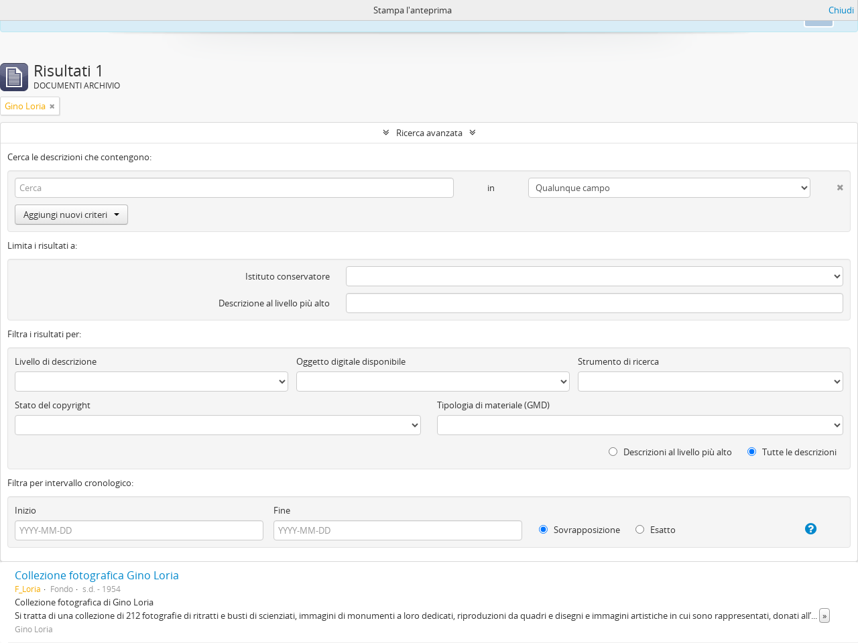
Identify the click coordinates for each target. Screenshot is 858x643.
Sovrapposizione (579, 530)
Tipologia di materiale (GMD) (493, 405)
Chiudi (841, 10)
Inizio (25, 510)
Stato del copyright (52, 405)
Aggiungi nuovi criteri (71, 215)
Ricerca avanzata (429, 133)
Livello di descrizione (56, 361)
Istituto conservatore (287, 276)
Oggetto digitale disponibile (351, 361)
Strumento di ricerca (618, 361)
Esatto (655, 530)
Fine (281, 510)
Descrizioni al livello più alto (670, 452)
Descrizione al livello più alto (274, 303)
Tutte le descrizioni (792, 452)
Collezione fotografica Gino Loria (97, 575)
